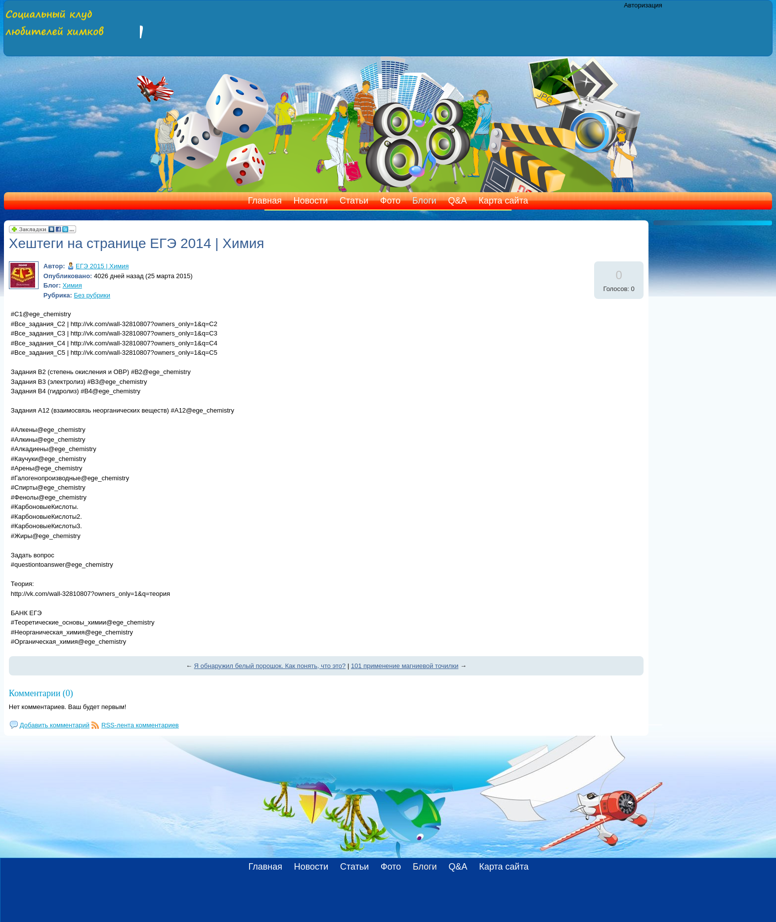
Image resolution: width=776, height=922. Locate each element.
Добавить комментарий (54, 725)
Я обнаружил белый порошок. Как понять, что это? (270, 666)
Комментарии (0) (41, 693)
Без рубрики (92, 295)
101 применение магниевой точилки (404, 666)
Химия (72, 285)
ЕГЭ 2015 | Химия (102, 266)
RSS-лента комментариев (140, 725)
